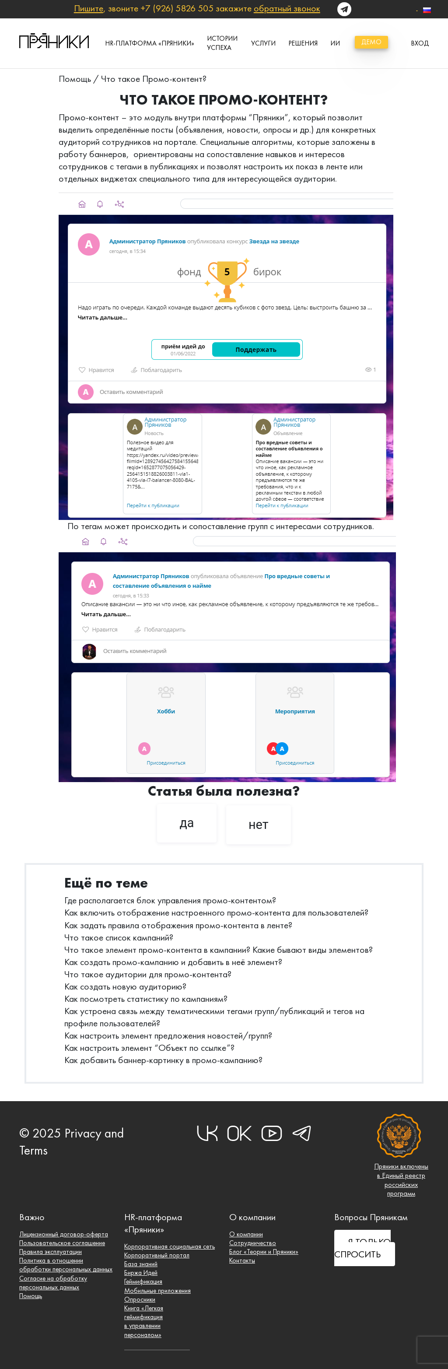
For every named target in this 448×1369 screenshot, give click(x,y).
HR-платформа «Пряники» (149, 43)
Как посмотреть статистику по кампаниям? (146, 998)
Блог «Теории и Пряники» (264, 1250)
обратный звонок (287, 8)
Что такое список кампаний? (118, 937)
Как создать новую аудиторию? (125, 986)
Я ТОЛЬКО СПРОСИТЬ (362, 1246)
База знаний (141, 1262)
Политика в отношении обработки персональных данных (66, 1263)
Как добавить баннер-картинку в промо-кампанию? (163, 1059)
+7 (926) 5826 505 (177, 8)
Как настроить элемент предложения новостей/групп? (168, 1035)
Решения (303, 43)
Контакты (242, 1259)
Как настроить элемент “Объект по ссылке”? (149, 1047)
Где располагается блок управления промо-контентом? (170, 900)
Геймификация (143, 1280)
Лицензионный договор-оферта (64, 1232)
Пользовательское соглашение (63, 1241)
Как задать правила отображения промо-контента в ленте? (178, 925)
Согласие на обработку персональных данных (53, 1281)
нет (258, 824)
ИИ (335, 43)
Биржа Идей (141, 1271)
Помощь (75, 78)
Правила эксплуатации (51, 1250)
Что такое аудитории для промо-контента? (147, 974)
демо (371, 42)
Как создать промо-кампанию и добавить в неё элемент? (173, 961)
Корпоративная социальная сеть (170, 1244)
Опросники (139, 1298)
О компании (246, 1232)
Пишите (88, 8)
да (186, 822)
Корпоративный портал (157, 1253)
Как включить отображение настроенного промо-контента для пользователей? (216, 912)
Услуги (263, 43)
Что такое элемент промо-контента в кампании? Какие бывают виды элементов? (218, 949)
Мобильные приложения (158, 1289)
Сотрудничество (252, 1241)
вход (420, 43)
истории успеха (222, 43)
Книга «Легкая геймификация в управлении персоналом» (144, 1321)
